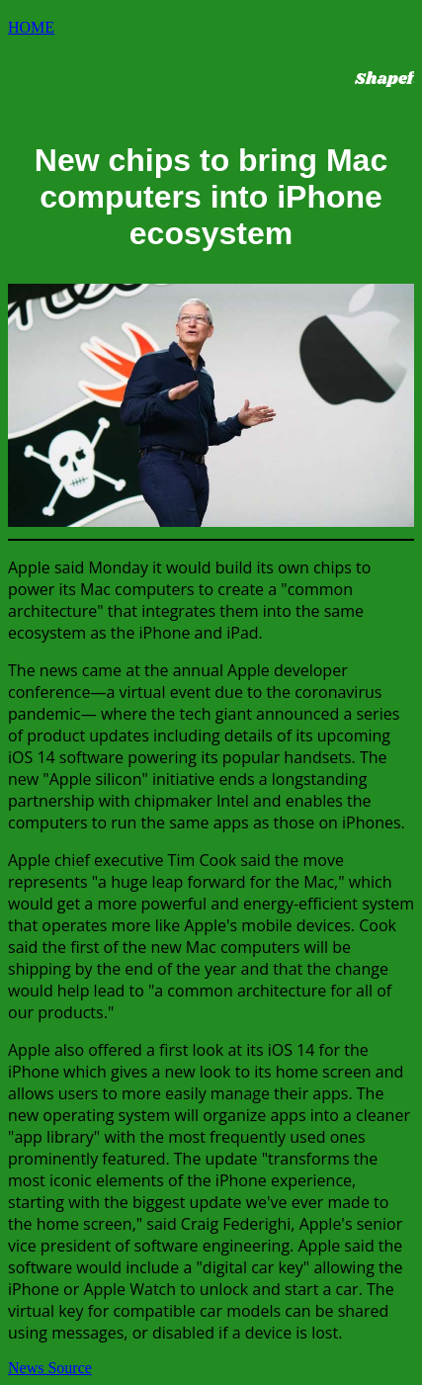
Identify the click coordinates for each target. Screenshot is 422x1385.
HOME (31, 27)
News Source (50, 1367)
